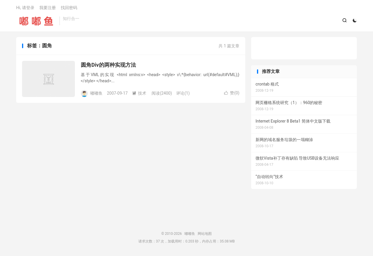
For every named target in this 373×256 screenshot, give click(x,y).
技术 (139, 93)
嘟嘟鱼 (36, 21)
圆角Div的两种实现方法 (108, 65)
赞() (231, 93)
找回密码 (69, 7)
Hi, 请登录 (25, 7)
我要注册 (47, 7)
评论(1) (183, 93)
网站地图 (205, 234)
